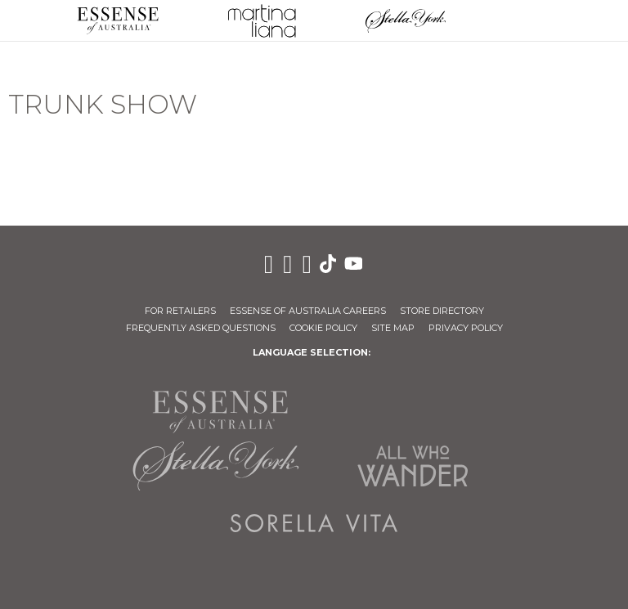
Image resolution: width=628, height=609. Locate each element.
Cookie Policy (323, 328)
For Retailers (180, 310)
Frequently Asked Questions (201, 328)
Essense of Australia (118, 20)
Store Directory (442, 310)
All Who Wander (412, 465)
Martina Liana (262, 20)
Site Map (393, 328)
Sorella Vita (314, 523)
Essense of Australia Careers (308, 310)
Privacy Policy (465, 328)
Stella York (406, 20)
